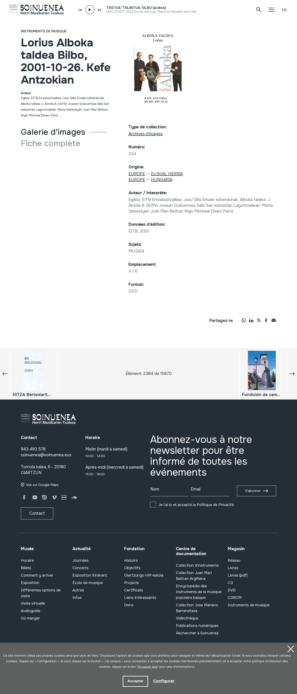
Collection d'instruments (197, 565)
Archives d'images (145, 133)
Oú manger (30, 618)
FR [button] (284, 10)
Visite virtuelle (33, 603)
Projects (131, 583)
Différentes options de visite (41, 593)
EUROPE (136, 173)
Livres (233, 568)
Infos (76, 597)
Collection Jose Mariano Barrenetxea (197, 608)
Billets (26, 568)
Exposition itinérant (89, 575)
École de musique (87, 583)
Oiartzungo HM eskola (143, 575)
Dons (128, 605)
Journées (80, 560)
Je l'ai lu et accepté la (196, 504)
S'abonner (253, 491)
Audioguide (30, 611)
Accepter (135, 681)
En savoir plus (148, 666)
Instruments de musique (44, 31)
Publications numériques (197, 625)
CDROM (235, 597)
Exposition (30, 583)
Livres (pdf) (238, 575)
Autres (78, 590)
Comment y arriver (37, 575)
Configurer (163, 680)
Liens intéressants (140, 597)
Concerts (80, 568)
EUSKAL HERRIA (167, 173)
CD (230, 583)
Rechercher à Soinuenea (197, 633)
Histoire (131, 560)
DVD (232, 590)
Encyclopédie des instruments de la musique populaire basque (198, 592)
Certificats (133, 590)
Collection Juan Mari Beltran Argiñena (194, 576)
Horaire (27, 560)
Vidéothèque (187, 618)
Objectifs (132, 568)
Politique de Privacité (215, 504)
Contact (37, 513)
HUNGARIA (161, 179)
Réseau (234, 560)
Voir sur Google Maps (42, 485)
